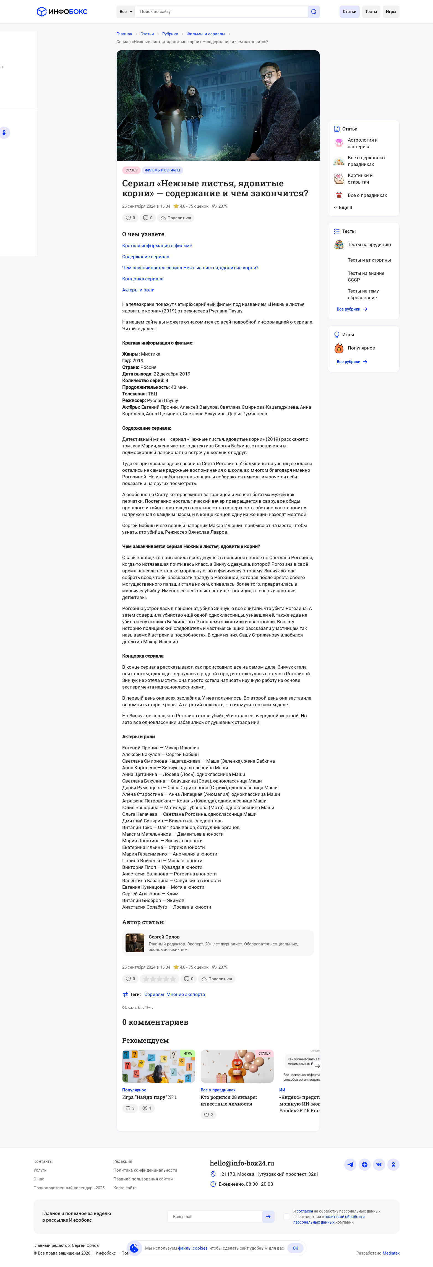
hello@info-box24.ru (242, 1163)
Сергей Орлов (164, 937)
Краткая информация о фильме (157, 245)
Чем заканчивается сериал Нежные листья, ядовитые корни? (190, 267)
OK (295, 1248)
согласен (305, 1211)
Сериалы (154, 994)
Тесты (371, 11)
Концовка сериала (142, 278)
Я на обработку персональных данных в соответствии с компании (336, 1216)
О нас (38, 1179)
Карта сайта (125, 1187)
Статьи (349, 11)
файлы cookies (193, 1248)
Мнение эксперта (185, 994)
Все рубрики (352, 309)
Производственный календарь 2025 (69, 1187)
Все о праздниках (218, 1090)
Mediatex (391, 1253)
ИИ (282, 1090)
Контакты (43, 1161)
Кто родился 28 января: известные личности (229, 1100)
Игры (391, 11)
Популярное (134, 1090)
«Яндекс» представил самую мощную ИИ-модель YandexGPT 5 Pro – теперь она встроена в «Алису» (314, 1104)
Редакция (122, 1161)
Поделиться (175, 218)
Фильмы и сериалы (162, 170)
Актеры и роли (138, 290)
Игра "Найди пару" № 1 (149, 1097)
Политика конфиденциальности (145, 1170)
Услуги (40, 1170)
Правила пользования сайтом (143, 1179)
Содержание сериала (145, 256)
